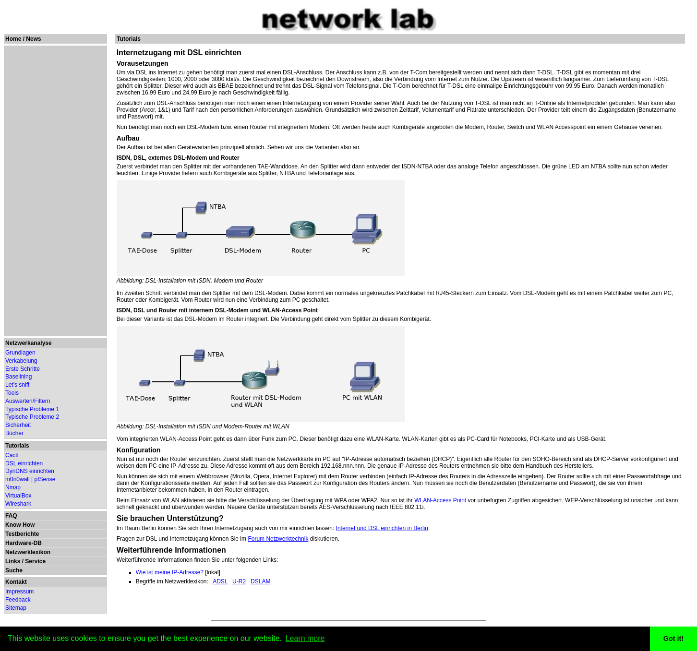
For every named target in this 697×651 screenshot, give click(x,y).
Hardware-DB (23, 543)
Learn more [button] (305, 638)
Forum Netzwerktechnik (278, 538)
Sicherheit (18, 425)
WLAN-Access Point (440, 500)
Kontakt (16, 582)
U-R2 (239, 581)
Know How (20, 524)
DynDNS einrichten (29, 471)
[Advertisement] (54, 191)
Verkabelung (21, 360)
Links (12, 561)
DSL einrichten (24, 463)
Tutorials (17, 445)
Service (35, 561)
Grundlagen (20, 352)
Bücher (14, 433)
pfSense (45, 479)
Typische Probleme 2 (32, 417)
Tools (12, 393)
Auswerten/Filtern (27, 401)
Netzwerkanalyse (28, 343)
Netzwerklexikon (27, 552)
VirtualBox (18, 495)
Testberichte (22, 534)
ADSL (220, 581)
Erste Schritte (22, 369)
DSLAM (260, 581)
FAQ (11, 515)
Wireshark (18, 503)
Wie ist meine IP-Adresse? (170, 572)
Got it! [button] (673, 638)
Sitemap (15, 607)
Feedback (18, 599)
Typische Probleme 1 (32, 409)
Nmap (13, 487)
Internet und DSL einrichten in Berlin (382, 528)
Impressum (19, 591)
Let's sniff (17, 384)
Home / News (23, 39)
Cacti (11, 455)
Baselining (18, 376)
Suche (14, 570)
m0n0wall (17, 479)
